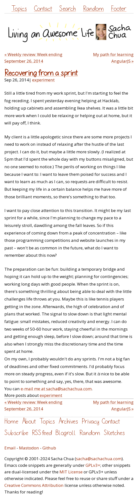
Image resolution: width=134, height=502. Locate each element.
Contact (43, 8)
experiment (43, 80)
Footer (118, 8)
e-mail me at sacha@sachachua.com (56, 388)
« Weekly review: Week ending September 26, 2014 (33, 58)
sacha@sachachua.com (99, 458)
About (29, 421)
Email (10, 448)
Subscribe (16, 433)
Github (49, 448)
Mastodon (29, 448)
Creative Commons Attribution (34, 485)
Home (11, 421)
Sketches (114, 433)
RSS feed (42, 433)
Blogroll (66, 433)
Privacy (90, 421)
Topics (19, 8)
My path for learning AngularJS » (113, 58)
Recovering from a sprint (41, 73)
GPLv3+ (93, 465)
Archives (68, 421)
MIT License (71, 472)
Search (67, 8)
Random (93, 8)
